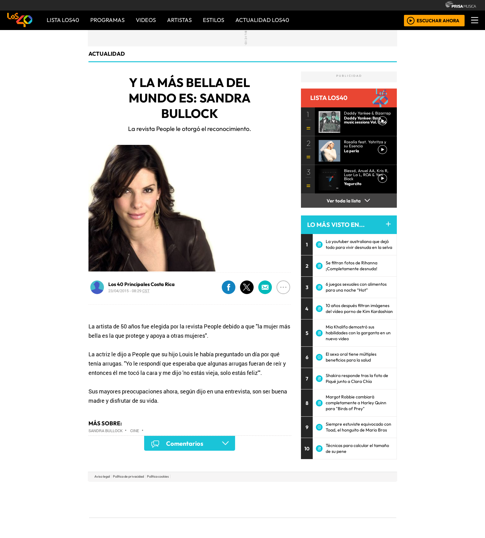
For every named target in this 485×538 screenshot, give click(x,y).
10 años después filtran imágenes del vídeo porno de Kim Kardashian (359, 308)
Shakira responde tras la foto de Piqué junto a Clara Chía (357, 378)
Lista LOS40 (63, 20)
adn (332, 490)
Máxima (296, 499)
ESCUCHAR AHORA (438, 20)
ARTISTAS (179, 20)
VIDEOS (146, 20)
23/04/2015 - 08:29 (129, 290)
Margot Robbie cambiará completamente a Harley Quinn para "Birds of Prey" (356, 402)
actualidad (106, 53)
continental (279, 499)
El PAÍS (172, 490)
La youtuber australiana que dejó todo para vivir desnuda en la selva (359, 244)
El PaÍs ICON (254, 516)
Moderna (198, 516)
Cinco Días (256, 499)
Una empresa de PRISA (117, 495)
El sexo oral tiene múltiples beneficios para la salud (351, 357)
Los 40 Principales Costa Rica (141, 284)
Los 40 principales (201, 490)
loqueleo (306, 516)
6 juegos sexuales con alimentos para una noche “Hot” (356, 287)
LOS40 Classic (314, 499)
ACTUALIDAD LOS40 (262, 20)
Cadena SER (291, 490)
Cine (134, 430)
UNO (214, 499)
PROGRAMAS (107, 20)
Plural (227, 516)
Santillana (230, 490)
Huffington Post (180, 499)
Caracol (354, 490)
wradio (232, 499)
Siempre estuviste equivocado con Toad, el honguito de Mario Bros (358, 427)
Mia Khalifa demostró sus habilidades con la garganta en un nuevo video (358, 332)
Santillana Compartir (263, 490)
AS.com (311, 490)
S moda (279, 516)
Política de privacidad (128, 476)
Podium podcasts (168, 507)
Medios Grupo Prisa (117, 510)
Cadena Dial (333, 499)
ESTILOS (213, 20)
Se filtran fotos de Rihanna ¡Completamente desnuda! (351, 265)
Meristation (336, 516)
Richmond (168, 516)
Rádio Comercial (364, 516)
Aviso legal (102, 476)
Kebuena (355, 499)
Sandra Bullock (105, 430)
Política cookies (158, 476)
